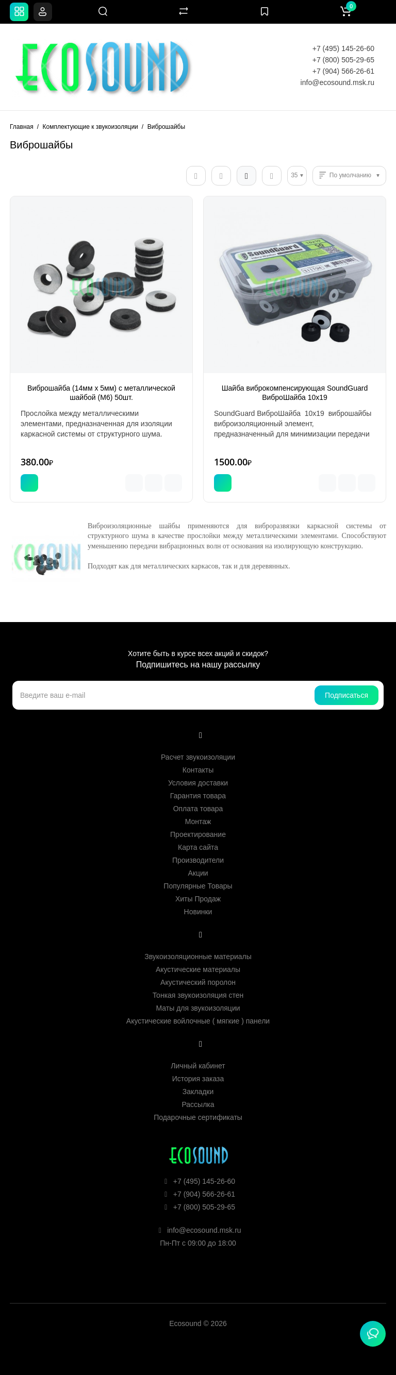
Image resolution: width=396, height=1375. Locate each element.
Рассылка (198, 1104)
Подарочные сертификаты (198, 1117)
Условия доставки (198, 783)
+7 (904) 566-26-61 (343, 71)
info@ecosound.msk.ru (337, 82)
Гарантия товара (198, 796)
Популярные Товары (197, 886)
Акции (198, 873)
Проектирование (198, 834)
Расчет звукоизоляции (198, 757)
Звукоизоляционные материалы (198, 956)
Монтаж (198, 821)
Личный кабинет (198, 1066)
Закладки (198, 1091)
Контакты (198, 770)
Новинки (198, 912)
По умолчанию (350, 175)
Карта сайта (198, 847)
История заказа (198, 1079)
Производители (198, 860)
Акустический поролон (198, 982)
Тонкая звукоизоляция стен (198, 995)
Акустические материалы (198, 969)
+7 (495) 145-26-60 (343, 48)
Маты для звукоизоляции (198, 1008)
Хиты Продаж (198, 899)
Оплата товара (198, 808)
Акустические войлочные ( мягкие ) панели (198, 1021)
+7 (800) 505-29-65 (343, 60)
